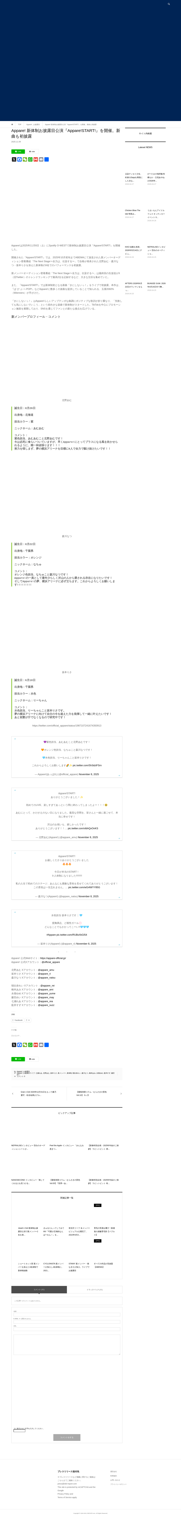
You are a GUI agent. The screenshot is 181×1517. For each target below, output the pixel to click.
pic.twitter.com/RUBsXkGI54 (71, 934)
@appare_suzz (46, 1005)
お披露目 (26, 1071)
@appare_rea (45, 1001)
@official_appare (51, 962)
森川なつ (85, 1073)
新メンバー (62, 1073)
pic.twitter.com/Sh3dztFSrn (87, 765)
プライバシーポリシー (118, 1484)
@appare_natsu (46, 977)
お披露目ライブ (29, 1073)
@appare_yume (46, 993)
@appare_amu (46, 970)
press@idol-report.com (67, 1484)
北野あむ (46, 1073)
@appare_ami (45, 989)
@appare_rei (47, 985)
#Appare (51, 934)
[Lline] (18, 151)
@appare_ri (44, 973)
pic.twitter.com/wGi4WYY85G (84, 887)
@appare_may (46, 997)
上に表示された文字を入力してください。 (29, 1429)
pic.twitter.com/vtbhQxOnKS (83, 828)
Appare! (19, 1071)
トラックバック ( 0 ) (95, 1290)
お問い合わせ (115, 1480)
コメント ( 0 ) (39, 1290)
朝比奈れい (77, 1073)
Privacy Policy (63, 1494)
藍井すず (107, 1073)
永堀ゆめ (99, 1073)
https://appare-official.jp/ (53, 958)
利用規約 (113, 1476)
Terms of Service (65, 1497)
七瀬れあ (39, 1073)
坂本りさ (53, 1073)
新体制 (69, 1073)
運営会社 (113, 1472)
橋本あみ (92, 1073)
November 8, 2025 (89, 774)
